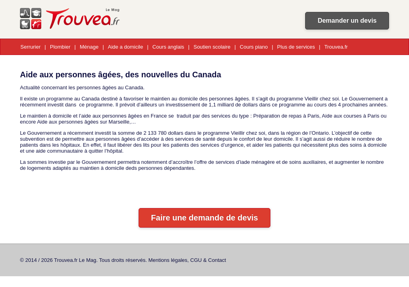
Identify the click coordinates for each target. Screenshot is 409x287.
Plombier (60, 47)
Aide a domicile (125, 47)
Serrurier (30, 47)
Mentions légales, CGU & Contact (187, 260)
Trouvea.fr (336, 47)
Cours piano (254, 47)
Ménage (89, 47)
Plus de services (296, 47)
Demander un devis (347, 20)
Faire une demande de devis (204, 217)
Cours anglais (169, 47)
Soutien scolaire (211, 47)
